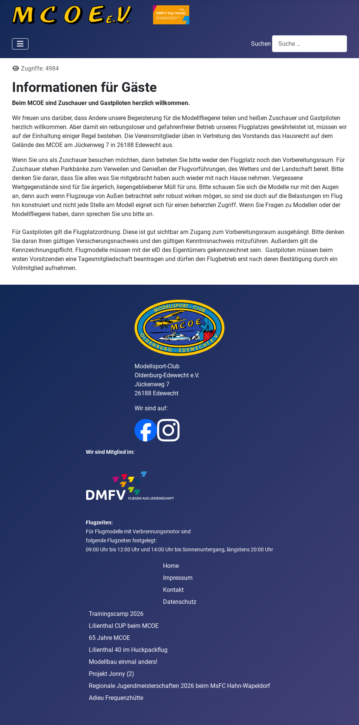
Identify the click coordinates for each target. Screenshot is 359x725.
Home (171, 565)
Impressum (178, 577)
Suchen (261, 43)
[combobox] (309, 43)
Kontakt (173, 589)
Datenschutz (179, 601)
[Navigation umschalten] (20, 44)
